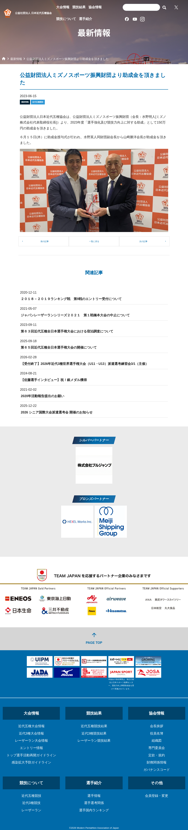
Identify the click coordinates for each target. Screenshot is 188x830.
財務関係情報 (157, 762)
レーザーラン (31, 810)
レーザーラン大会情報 (31, 740)
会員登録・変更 (156, 796)
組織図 (157, 740)
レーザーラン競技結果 (94, 740)
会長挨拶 (156, 726)
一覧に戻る (94, 241)
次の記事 (143, 241)
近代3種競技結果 (94, 733)
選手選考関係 (94, 803)
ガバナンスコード (156, 770)
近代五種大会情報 (31, 726)
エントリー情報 (31, 748)
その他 (157, 783)
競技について (66, 19)
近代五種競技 (31, 796)
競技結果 (79, 7)
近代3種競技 (31, 803)
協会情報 (95, 7)
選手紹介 (85, 19)
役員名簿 (156, 733)
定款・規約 (156, 755)
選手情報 (94, 796)
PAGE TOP (94, 638)
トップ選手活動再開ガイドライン (31, 755)
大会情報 (62, 7)
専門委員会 (156, 748)
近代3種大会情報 (31, 733)
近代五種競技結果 (94, 726)
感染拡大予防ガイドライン (31, 762)
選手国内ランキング (94, 810)
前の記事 (45, 241)
